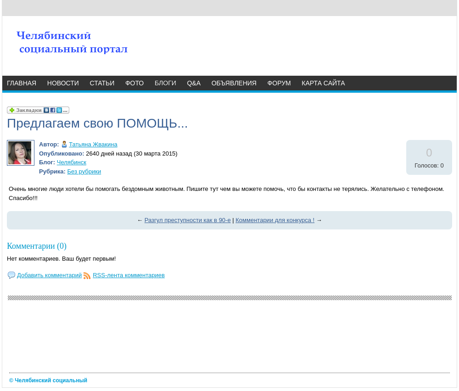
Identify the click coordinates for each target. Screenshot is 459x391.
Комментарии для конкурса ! (274, 220)
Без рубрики (84, 171)
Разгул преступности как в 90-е (188, 220)
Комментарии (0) (37, 246)
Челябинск (71, 162)
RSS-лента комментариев (129, 275)
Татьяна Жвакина (93, 144)
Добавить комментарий (49, 275)
